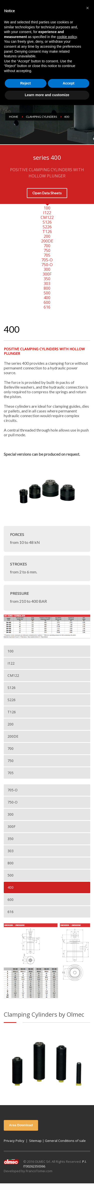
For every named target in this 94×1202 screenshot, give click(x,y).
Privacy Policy (14, 1140)
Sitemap (35, 1140)
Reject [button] (25, 83)
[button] (87, 8)
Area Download (21, 1125)
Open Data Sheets (47, 193)
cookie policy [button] (67, 37)
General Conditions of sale (65, 1140)
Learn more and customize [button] (47, 95)
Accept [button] (68, 83)
